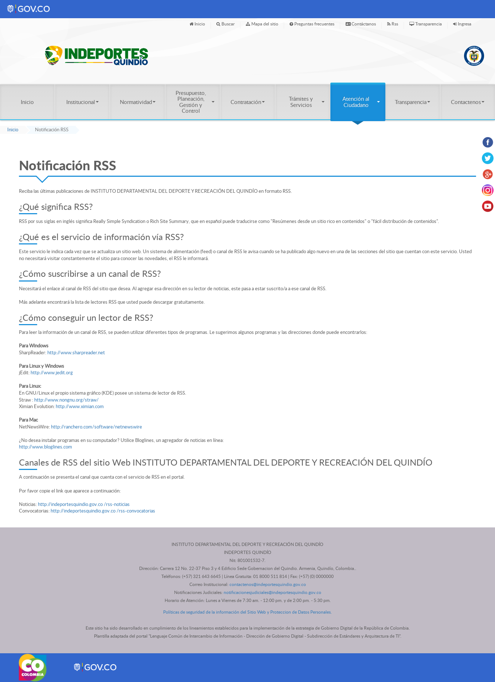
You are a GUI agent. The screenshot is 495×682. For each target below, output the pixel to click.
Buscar (225, 24)
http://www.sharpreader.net (76, 352)
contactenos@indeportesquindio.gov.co (267, 584)
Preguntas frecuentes (312, 24)
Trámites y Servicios (307, 101)
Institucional (82, 101)
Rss (392, 24)
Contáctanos (361, 24)
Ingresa (462, 24)
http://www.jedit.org (52, 372)
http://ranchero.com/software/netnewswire (96, 426)
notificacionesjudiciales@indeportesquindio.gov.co (272, 592)
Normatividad (138, 101)
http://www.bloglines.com (45, 446)
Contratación (248, 101)
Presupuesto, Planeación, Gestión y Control (195, 101)
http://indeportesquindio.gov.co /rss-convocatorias (103, 510)
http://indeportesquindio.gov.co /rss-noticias (84, 504)
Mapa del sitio (262, 24)
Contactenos (467, 101)
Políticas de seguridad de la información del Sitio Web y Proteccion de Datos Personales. (247, 612)
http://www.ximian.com (80, 406)
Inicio (197, 24)
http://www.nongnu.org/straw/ (66, 399)
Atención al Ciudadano (361, 101)
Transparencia (425, 24)
